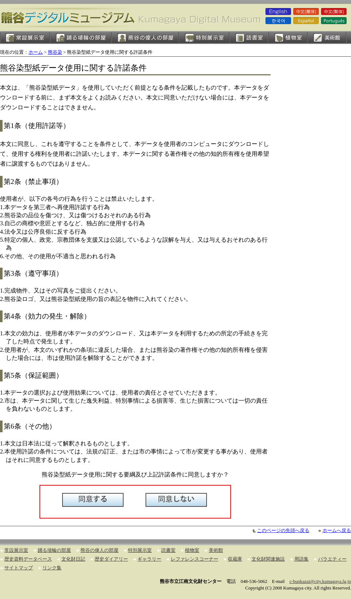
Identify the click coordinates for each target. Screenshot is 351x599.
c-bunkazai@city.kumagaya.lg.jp (320, 581)
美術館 (327, 37)
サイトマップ (18, 567)
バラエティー (332, 559)
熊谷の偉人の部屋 (145, 37)
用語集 (301, 559)
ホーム (36, 52)
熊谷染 (55, 52)
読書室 (248, 37)
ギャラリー (149, 559)
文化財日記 (73, 559)
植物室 (287, 37)
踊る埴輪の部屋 (81, 37)
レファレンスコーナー (194, 559)
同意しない (176, 500)
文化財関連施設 (268, 559)
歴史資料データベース (28, 559)
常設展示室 (25, 37)
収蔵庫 (235, 559)
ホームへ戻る (336, 530)
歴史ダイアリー (111, 559)
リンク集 (51, 567)
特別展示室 (204, 37)
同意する (93, 500)
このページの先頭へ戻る (283, 530)
